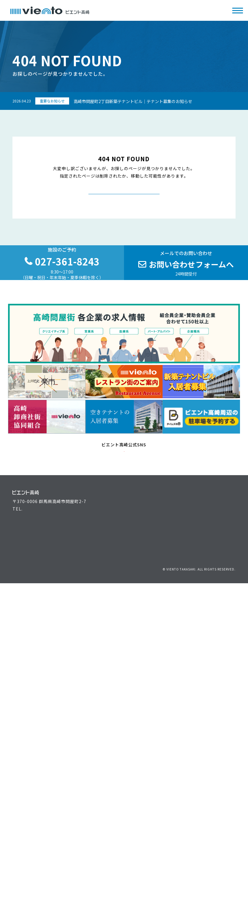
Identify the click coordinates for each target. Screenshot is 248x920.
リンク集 (200, 647)
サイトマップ (224, 647)
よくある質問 (96, 633)
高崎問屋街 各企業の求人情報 (157, 633)
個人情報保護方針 (172, 647)
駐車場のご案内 (220, 614)
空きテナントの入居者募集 (39, 633)
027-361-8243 (38, 589)
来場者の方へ (25, 605)
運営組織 (137, 605)
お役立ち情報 (96, 614)
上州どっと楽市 (143, 614)
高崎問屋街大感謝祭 (148, 623)
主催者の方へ (25, 614)
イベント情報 (96, 605)
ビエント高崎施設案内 (34, 623)
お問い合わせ (141, 647)
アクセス (213, 605)
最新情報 (92, 623)
